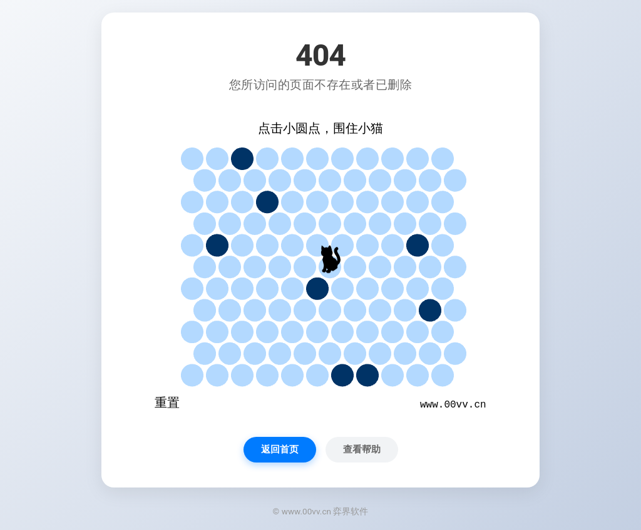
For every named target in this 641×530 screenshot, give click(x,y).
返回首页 (280, 449)
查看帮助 (362, 449)
